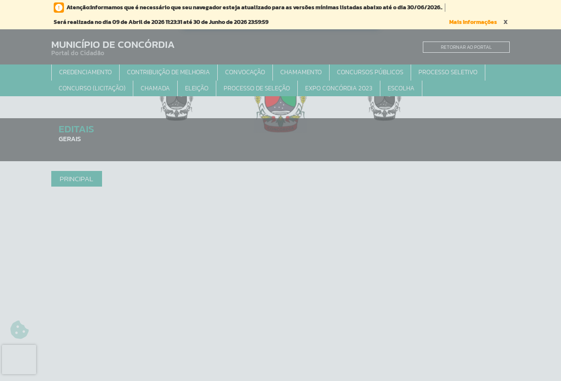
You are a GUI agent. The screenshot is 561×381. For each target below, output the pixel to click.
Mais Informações (473, 22)
